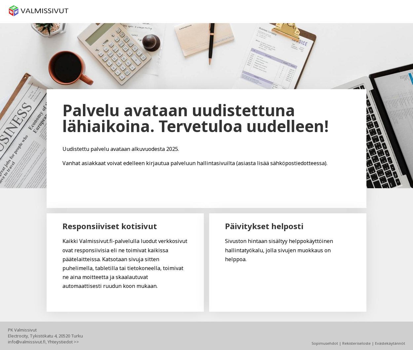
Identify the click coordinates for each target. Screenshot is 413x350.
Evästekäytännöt (390, 343)
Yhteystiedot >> (63, 342)
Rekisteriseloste (356, 343)
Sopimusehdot (325, 343)
